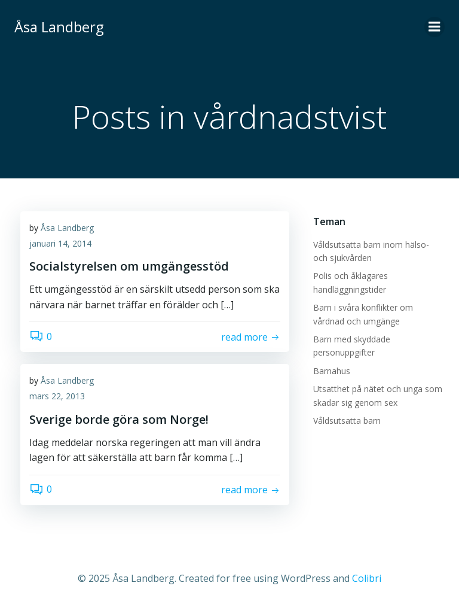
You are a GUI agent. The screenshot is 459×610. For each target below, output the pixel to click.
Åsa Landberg (67, 227)
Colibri (366, 578)
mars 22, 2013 (57, 396)
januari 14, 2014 (60, 243)
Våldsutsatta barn (347, 420)
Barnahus (331, 371)
